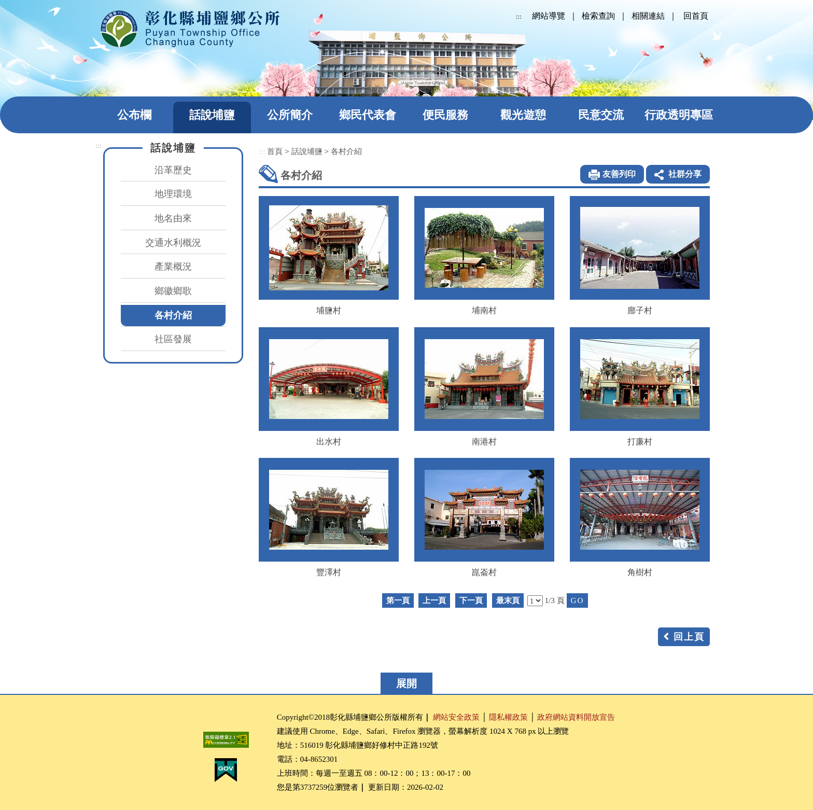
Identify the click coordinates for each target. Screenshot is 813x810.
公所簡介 (290, 114)
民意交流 (601, 114)
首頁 (275, 151)
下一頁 (471, 600)
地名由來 (173, 218)
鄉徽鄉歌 (173, 291)
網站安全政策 (456, 717)
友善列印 (619, 174)
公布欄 (134, 114)
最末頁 (508, 600)
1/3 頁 (555, 600)
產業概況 (173, 266)
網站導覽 (548, 15)
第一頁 (398, 600)
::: (519, 16)
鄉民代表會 (367, 114)
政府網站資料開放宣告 (576, 717)
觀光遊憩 (523, 114)
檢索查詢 (598, 15)
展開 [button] (406, 683)
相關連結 (648, 15)
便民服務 (445, 114)
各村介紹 (173, 315)
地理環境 (173, 194)
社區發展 (173, 339)
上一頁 (434, 600)
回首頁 (695, 15)
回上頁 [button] (689, 637)
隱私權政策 (508, 717)
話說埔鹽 (212, 114)
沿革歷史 (173, 170)
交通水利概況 (173, 243)
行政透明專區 (678, 114)
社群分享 (685, 174)
